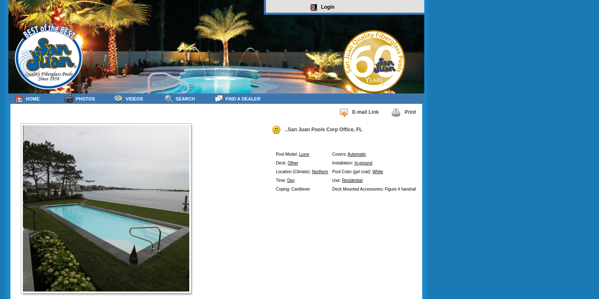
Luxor (304, 154)
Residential (352, 180)
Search (179, 98)
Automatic (356, 154)
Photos (79, 98)
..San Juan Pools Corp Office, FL (317, 130)
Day (291, 180)
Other (293, 163)
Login (322, 7)
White (378, 171)
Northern (320, 171)
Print (403, 112)
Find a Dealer (237, 98)
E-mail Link (359, 112)
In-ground (363, 163)
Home (27, 98)
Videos (128, 98)
